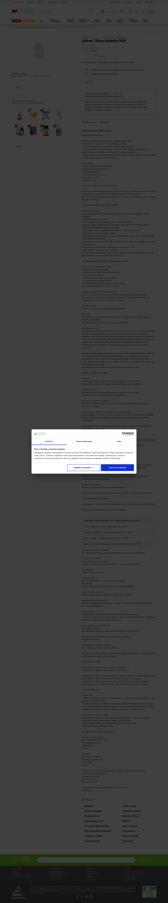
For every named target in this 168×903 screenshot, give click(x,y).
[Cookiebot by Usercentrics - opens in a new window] (124, 433)
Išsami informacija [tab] (84, 441)
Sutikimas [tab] (49, 441)
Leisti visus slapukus (117, 468)
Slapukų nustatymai (83, 468)
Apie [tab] (119, 441)
